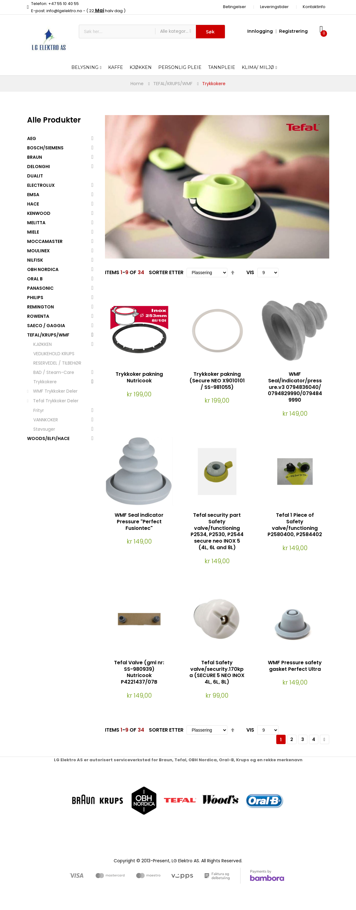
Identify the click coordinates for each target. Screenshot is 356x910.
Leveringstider (274, 7)
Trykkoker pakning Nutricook (139, 377)
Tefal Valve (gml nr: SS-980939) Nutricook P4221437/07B (139, 672)
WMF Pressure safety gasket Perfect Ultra (295, 666)
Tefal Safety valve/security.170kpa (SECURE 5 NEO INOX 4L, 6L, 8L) (216, 672)
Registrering (293, 31)
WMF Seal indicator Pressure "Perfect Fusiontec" (139, 521)
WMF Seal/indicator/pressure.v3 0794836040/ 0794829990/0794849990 (295, 387)
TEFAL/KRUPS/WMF (172, 83)
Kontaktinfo (314, 7)
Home (137, 83)
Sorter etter (166, 272)
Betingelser (234, 7)
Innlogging (260, 31)
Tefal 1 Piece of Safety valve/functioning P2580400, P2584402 (295, 524)
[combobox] (117, 31)
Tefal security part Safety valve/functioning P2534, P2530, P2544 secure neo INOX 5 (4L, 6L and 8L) (217, 531)
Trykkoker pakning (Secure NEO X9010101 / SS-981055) (217, 380)
